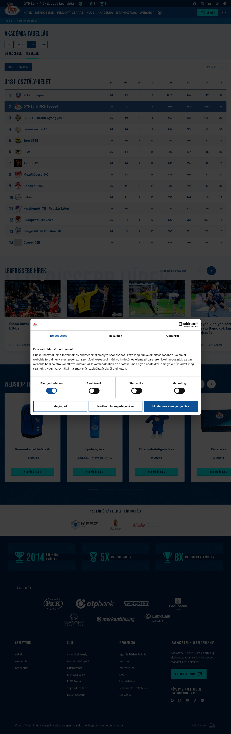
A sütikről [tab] (172, 335)
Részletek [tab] (115, 335)
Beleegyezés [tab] (58, 335)
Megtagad (60, 406)
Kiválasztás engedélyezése (115, 406)
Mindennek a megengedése (170, 406)
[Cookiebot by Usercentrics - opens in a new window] (181, 325)
